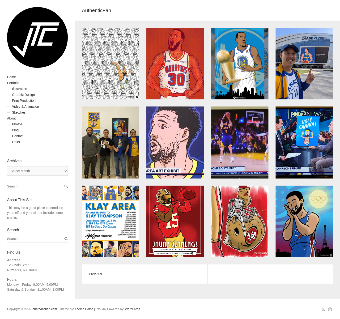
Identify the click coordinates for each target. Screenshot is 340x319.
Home (11, 77)
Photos (17, 124)
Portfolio (13, 83)
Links (16, 142)
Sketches (19, 112)
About (11, 118)
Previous (95, 274)
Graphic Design (23, 95)
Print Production (24, 100)
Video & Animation (25, 106)
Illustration (19, 89)
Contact (17, 136)
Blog (15, 130)
